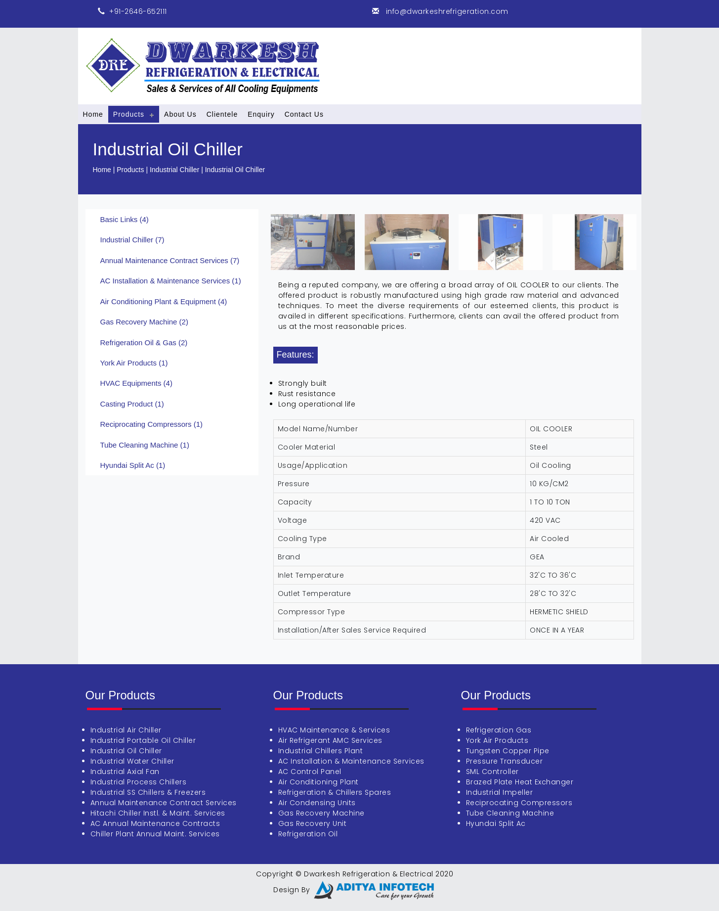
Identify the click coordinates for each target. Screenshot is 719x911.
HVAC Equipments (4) (136, 383)
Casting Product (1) (132, 404)
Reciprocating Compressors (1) (151, 424)
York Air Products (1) (134, 363)
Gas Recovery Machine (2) (144, 322)
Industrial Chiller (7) (132, 239)
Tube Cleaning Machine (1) (144, 445)
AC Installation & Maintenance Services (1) (170, 280)
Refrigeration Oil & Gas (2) (144, 342)
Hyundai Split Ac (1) (133, 465)
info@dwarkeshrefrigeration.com (445, 11)
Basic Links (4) (124, 219)
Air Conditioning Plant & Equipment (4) (163, 301)
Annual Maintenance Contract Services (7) (170, 260)
